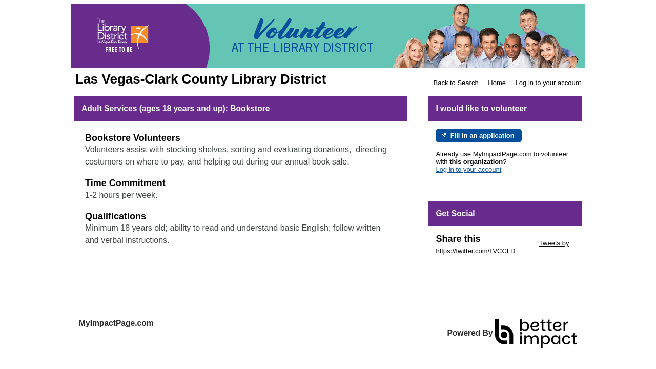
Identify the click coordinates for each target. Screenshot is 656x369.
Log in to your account (548, 83)
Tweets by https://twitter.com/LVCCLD (502, 247)
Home (497, 83)
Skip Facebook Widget (469, 266)
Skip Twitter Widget (508, 243)
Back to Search (455, 83)
